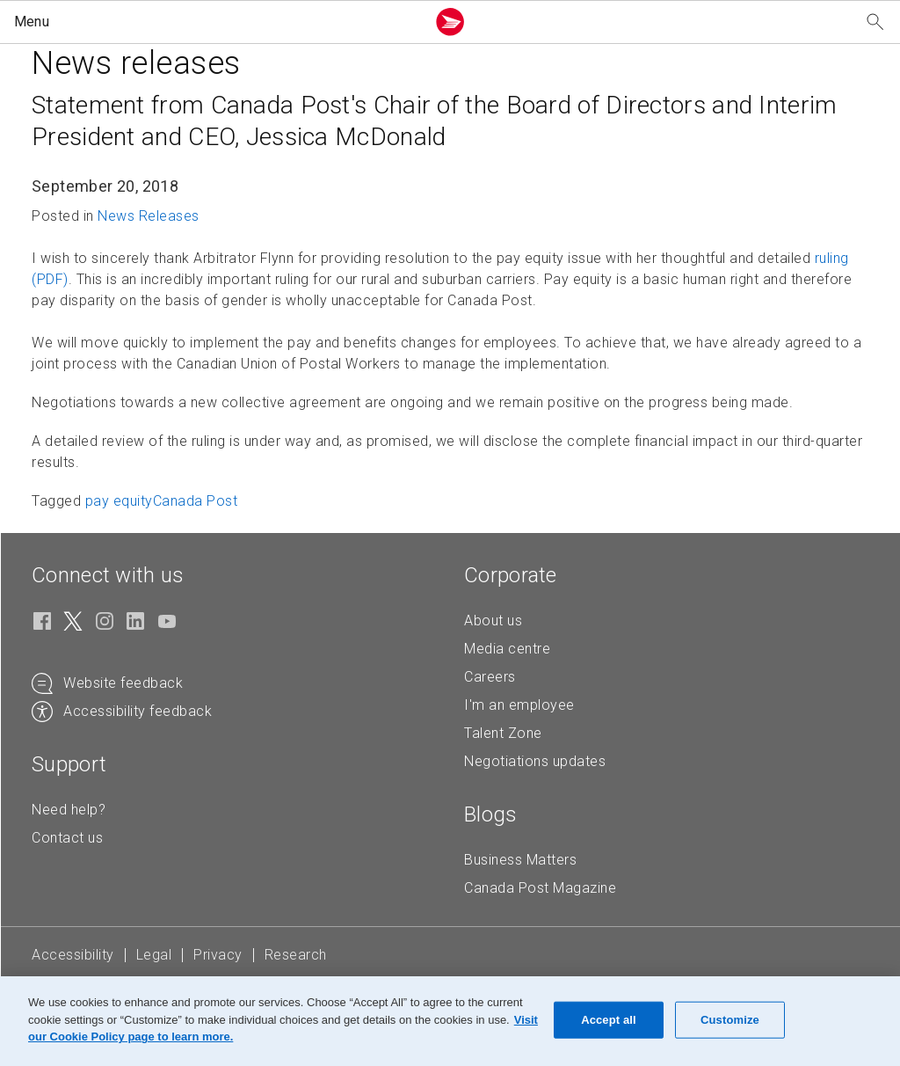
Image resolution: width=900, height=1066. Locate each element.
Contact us (67, 837)
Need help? (68, 809)
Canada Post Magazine (540, 888)
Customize (729, 1019)
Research (296, 954)
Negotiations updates (535, 761)
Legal (154, 954)
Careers (490, 676)
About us (493, 620)
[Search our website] (875, 22)
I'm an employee (519, 705)
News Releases (149, 216)
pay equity (119, 501)
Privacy (218, 954)
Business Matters (520, 859)
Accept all (608, 1019)
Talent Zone (503, 733)
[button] (216, 22)
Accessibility (73, 954)
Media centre (507, 648)
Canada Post (195, 501)
